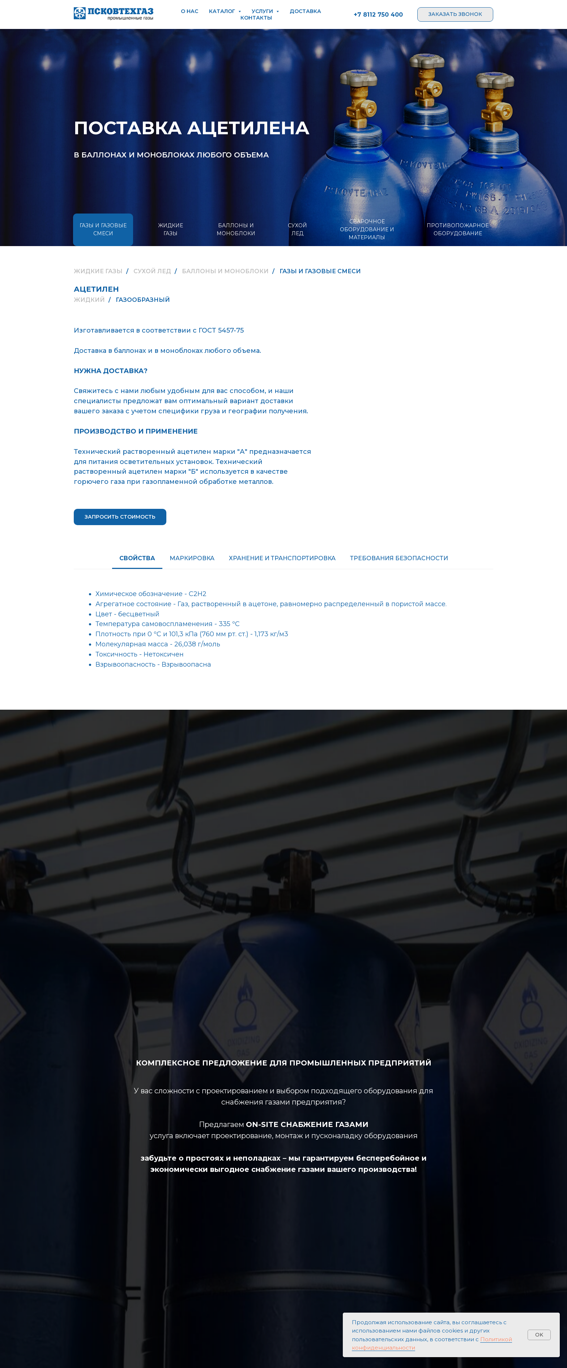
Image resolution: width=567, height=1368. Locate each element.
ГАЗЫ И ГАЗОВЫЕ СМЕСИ (103, 229)
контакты (256, 17)
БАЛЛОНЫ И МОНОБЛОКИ (236, 229)
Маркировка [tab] (192, 558)
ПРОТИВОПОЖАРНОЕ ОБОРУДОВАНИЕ (458, 229)
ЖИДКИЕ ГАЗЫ (170, 229)
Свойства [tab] (137, 558)
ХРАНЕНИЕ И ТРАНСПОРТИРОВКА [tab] (282, 558)
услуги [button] (263, 11)
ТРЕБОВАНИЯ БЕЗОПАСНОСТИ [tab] (399, 558)
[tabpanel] (283, 628)
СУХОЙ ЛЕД (297, 229)
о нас (189, 11)
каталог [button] (222, 11)
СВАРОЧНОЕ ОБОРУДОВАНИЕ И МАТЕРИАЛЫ (367, 229)
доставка (305, 11)
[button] (455, 14)
